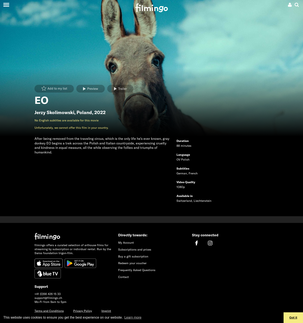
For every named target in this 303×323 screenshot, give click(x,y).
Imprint (106, 311)
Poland (84, 112)
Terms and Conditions (49, 311)
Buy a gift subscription (133, 256)
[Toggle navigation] (6, 4)
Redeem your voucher (132, 263)
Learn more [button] (133, 317)
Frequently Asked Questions (136, 270)
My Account (126, 243)
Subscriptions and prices (134, 249)
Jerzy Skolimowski (54, 112)
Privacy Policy (82, 311)
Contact (123, 277)
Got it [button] (293, 317)
